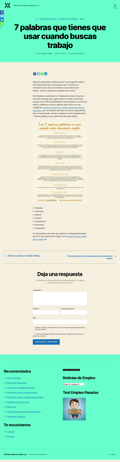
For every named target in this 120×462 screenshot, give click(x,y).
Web (34, 320)
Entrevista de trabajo (69, 21)
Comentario (37, 292)
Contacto (11, 439)
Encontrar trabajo (48, 21)
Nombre (36, 311)
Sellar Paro (11, 409)
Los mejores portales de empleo (21, 390)
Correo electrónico (68, 311)
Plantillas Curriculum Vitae (18, 404)
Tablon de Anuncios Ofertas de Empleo (24, 414)
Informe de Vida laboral (17, 385)
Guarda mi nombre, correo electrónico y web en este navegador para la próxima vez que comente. (60, 331)
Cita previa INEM (14, 380)
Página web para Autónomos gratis (22, 395)
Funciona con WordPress (38, 457)
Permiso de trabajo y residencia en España (26, 399)
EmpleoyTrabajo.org (18, 457)
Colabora (11, 434)
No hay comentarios (78, 56)
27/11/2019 (62, 56)
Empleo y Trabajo (46, 56)
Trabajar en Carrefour (16, 419)
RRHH (82, 21)
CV (36, 21)
